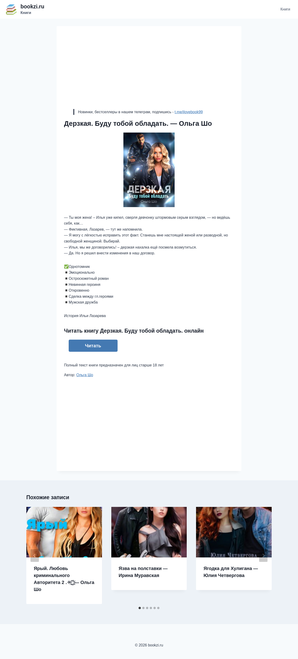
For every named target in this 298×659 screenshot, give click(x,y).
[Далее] (263, 555)
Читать (93, 345)
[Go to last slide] (34, 555)
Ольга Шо (84, 375)
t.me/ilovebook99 (189, 112)
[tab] (140, 608)
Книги (285, 9)
